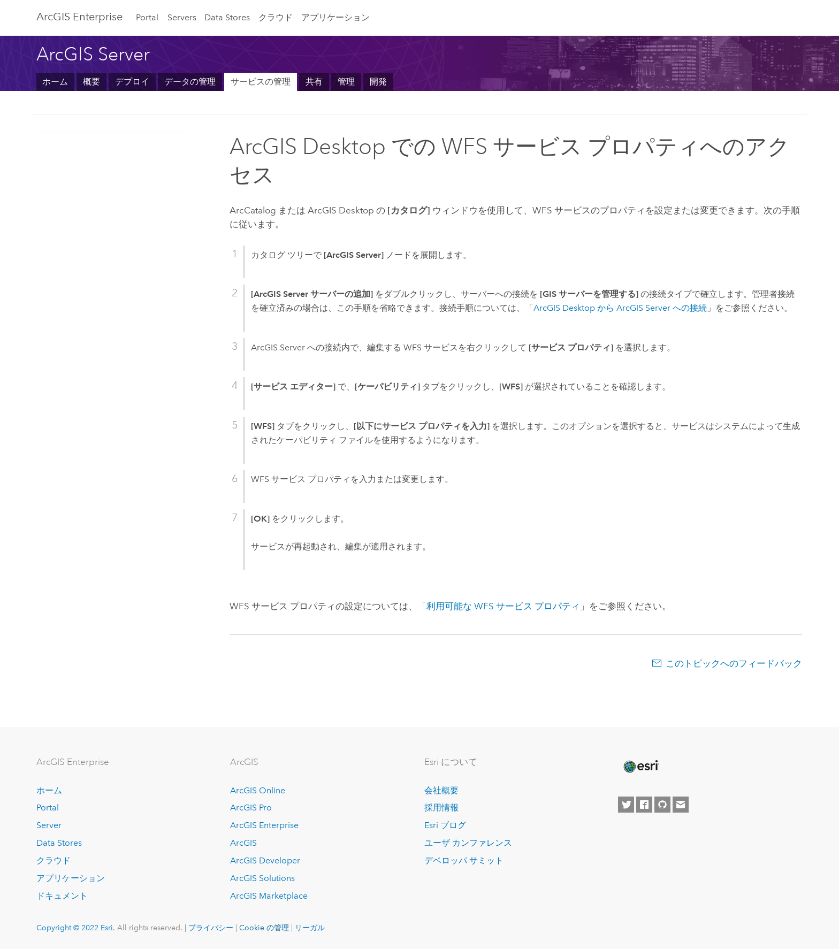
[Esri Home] (640, 767)
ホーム (55, 81)
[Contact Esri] (681, 805)
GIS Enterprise (79, 16)
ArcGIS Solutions (262, 878)
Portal (147, 17)
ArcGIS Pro (251, 807)
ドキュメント (62, 896)
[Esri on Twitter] (626, 805)
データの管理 (190, 81)
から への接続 (620, 308)
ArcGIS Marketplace (269, 896)
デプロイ (132, 81)
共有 (314, 81)
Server (49, 825)
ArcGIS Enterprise (264, 825)
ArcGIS (243, 843)
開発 (378, 81)
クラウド (275, 17)
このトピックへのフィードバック (734, 663)
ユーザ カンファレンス (468, 843)
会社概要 (441, 790)
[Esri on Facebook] (644, 805)
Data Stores (227, 17)
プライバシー (210, 927)
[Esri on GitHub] (662, 805)
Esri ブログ (445, 825)
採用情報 (441, 807)
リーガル (310, 927)
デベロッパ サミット (464, 860)
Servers (181, 17)
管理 (346, 81)
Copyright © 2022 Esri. (75, 927)
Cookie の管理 (264, 927)
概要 (91, 81)
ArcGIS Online (257, 790)
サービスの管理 (261, 81)
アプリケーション (335, 17)
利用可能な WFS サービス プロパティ (503, 606)
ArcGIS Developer (265, 860)
